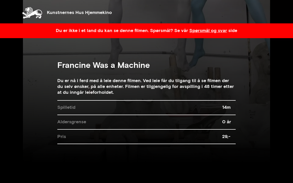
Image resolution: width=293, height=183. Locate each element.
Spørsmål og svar (208, 31)
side (232, 31)
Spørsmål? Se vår (169, 31)
